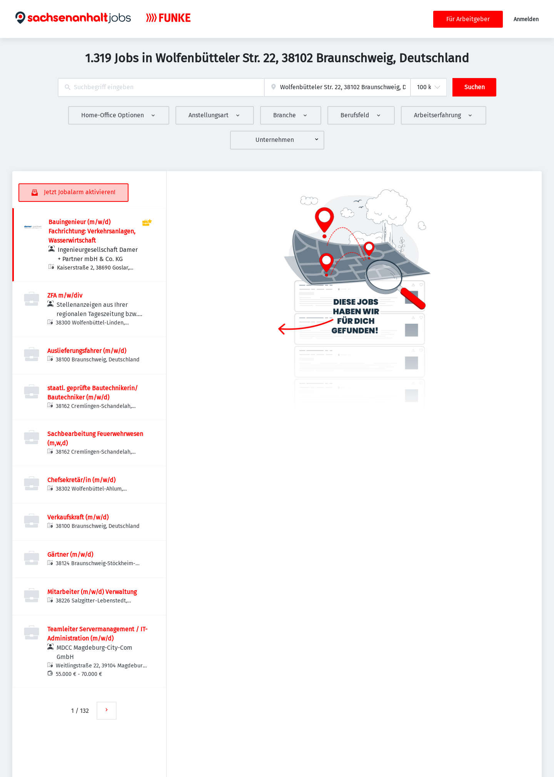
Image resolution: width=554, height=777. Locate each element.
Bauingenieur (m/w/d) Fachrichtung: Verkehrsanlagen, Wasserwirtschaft (91, 231)
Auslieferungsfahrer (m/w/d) (86, 350)
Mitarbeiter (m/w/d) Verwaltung (92, 592)
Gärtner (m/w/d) (70, 554)
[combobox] (161, 87)
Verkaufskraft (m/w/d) (77, 517)
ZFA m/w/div (64, 295)
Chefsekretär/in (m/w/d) (81, 480)
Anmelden (526, 19)
